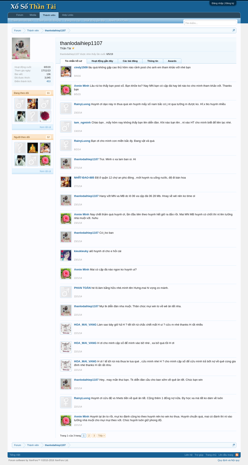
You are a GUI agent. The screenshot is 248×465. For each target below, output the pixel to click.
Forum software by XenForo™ (39, 460)
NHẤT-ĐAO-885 (84, 177)
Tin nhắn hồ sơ (73, 61)
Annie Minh (81, 85)
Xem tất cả (45, 127)
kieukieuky (81, 251)
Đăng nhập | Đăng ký (223, 3)
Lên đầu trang (226, 455)
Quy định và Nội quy (229, 460)
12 (48, 137)
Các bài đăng (130, 61)
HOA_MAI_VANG (85, 324)
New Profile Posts (118, 20)
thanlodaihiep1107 (86, 159)
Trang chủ (211, 455)
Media (33, 15)
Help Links (67, 15)
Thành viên (49, 15)
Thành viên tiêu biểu (22, 20)
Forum (19, 15)
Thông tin (152, 61)
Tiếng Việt (15, 455)
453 (48, 81)
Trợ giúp (199, 455)
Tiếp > (101, 435)
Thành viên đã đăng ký (49, 20)
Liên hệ (188, 455)
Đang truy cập (73, 20)
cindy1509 (81, 67)
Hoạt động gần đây (102, 61)
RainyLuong (82, 104)
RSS (236, 454)
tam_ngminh (82, 122)
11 (48, 93)
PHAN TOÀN (82, 287)
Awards (172, 61)
